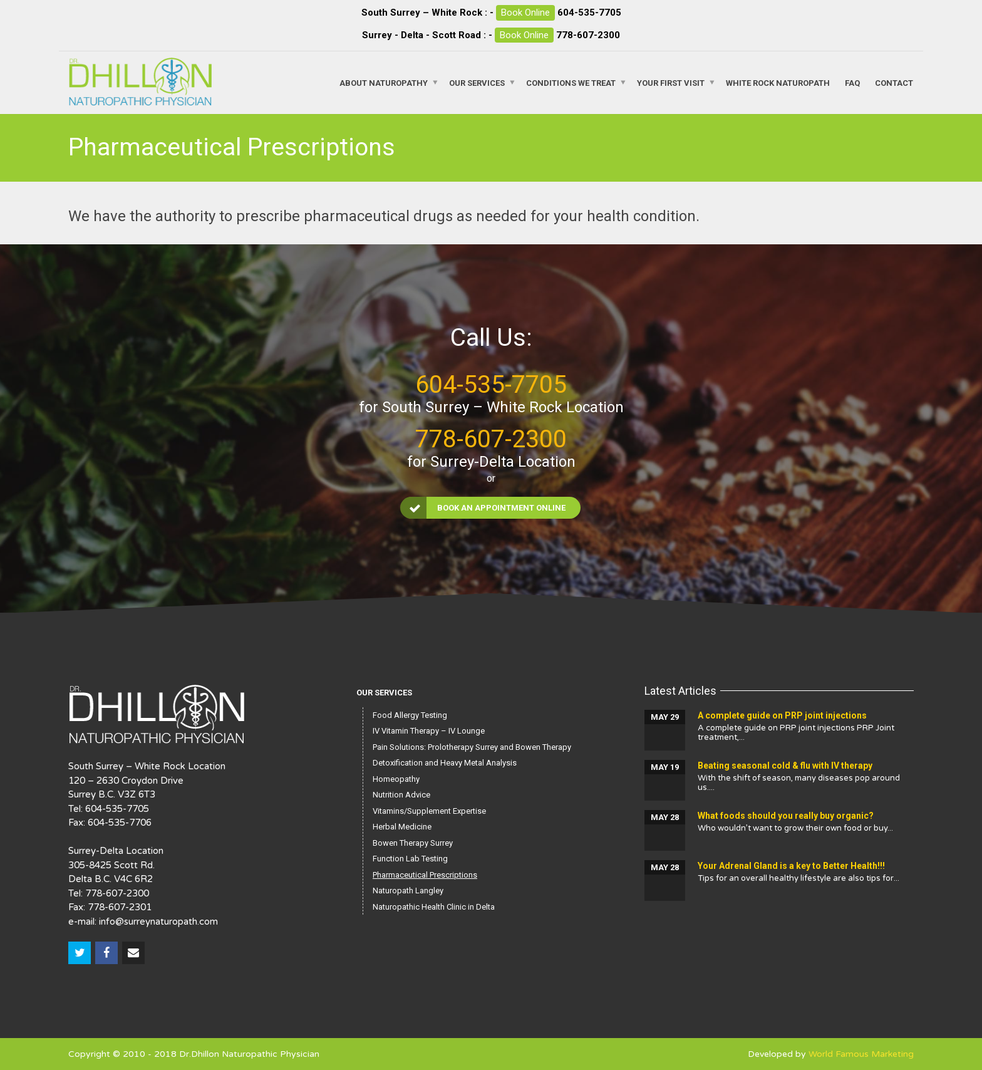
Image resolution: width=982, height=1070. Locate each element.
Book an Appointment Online (483, 508)
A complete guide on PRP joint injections (782, 715)
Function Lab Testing (410, 858)
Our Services (477, 82)
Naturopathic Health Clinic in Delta (434, 907)
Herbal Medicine (402, 826)
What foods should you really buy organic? (786, 816)
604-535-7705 (589, 12)
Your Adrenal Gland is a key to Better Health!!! (791, 866)
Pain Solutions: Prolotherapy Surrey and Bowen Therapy (472, 747)
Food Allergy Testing (410, 715)
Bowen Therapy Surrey (413, 843)
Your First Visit (671, 82)
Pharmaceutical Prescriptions (425, 875)
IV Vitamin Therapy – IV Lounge (429, 730)
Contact (894, 82)
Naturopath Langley (408, 890)
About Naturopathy (383, 82)
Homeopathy (396, 779)
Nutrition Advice (401, 794)
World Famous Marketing (861, 1054)
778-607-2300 (588, 35)
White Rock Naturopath (778, 82)
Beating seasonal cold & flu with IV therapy (785, 766)
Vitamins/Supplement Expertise (429, 811)
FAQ (852, 82)
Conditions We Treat (571, 82)
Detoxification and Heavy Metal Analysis (445, 762)
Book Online (525, 12)
